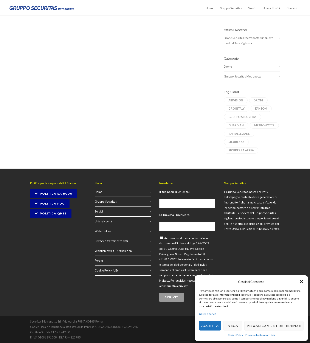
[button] (301, 281)
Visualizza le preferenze (274, 326)
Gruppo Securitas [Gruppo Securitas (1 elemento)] (242, 117)
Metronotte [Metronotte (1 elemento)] (264, 125)
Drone (228, 66)
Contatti (292, 8)
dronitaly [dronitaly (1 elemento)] (236, 108)
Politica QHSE (51, 213)
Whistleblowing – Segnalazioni (113, 251)
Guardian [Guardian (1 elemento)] (236, 125)
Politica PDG (50, 203)
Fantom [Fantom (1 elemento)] (261, 108)
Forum (99, 260)
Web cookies (103, 231)
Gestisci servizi (208, 313)
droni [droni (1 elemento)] (258, 100)
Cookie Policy (235, 335)
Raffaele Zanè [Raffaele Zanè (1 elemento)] (239, 133)
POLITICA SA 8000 (53, 193)
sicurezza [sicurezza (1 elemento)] (236, 142)
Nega (233, 326)
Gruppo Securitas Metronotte (242, 76)
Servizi (252, 8)
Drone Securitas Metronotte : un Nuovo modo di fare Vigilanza (248, 40)
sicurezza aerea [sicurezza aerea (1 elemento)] (241, 150)
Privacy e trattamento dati (260, 335)
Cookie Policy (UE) (106, 270)
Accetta (210, 326)
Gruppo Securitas (231, 8)
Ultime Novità (271, 8)
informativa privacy (175, 286)
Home (209, 8)
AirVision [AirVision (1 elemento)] (235, 100)
